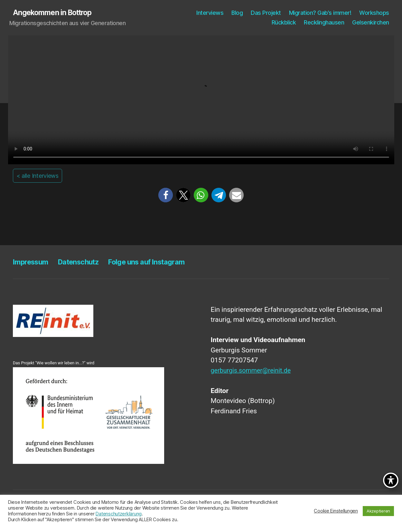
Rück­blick (284, 22)
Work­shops (374, 13)
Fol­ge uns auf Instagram (161, 262)
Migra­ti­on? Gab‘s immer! (320, 13)
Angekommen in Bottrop (55, 13)
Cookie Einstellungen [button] (336, 511)
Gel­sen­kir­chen (370, 22)
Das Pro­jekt (266, 13)
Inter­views (209, 13)
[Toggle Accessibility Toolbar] (390, 480)
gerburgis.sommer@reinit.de (253, 371)
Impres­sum (33, 262)
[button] (165, 195)
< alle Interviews (37, 176)
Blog (237, 13)
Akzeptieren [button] (378, 510)
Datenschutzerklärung (119, 514)
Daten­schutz (85, 262)
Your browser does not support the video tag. (201, 100)
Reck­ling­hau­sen (324, 22)
